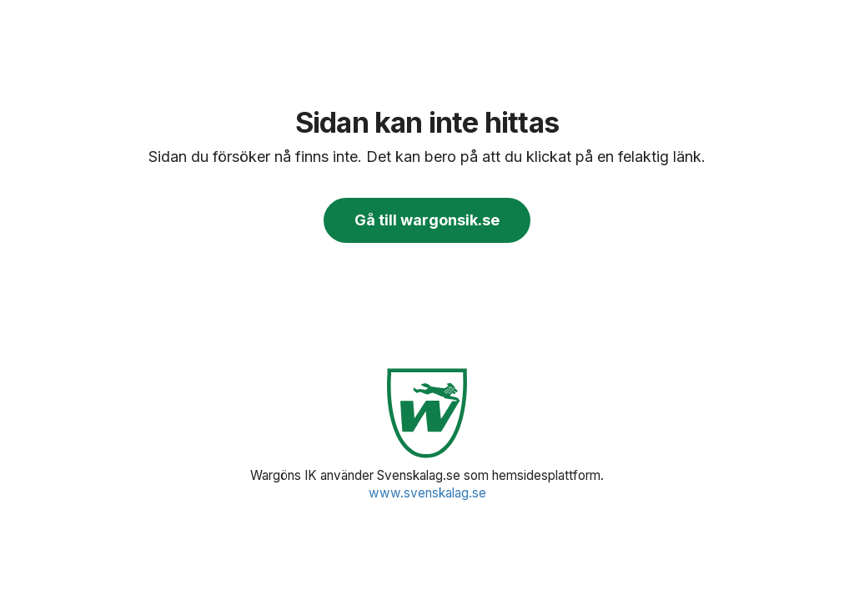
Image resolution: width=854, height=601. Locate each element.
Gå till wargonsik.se (427, 220)
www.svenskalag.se (427, 493)
